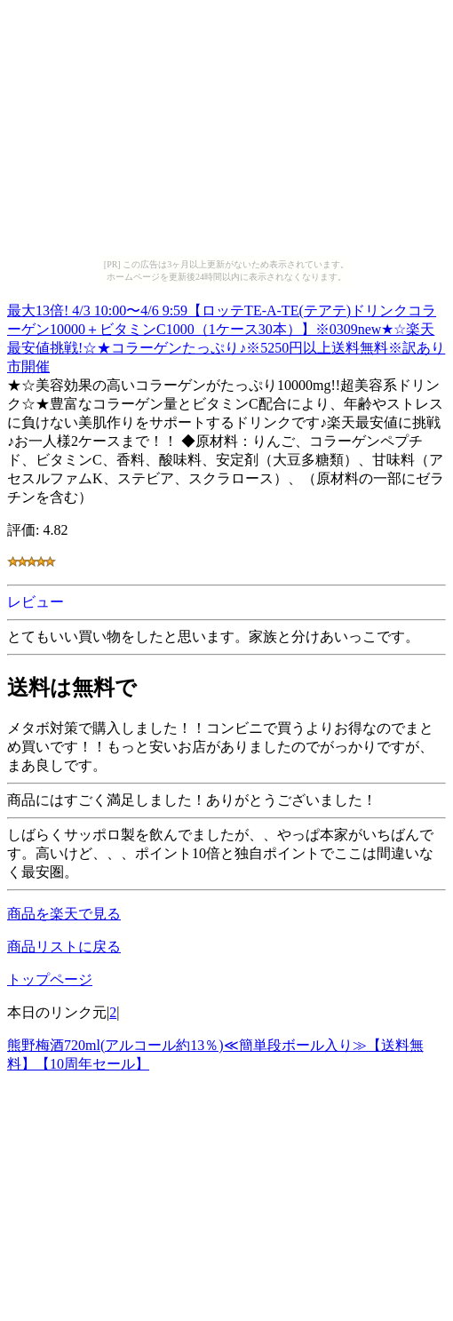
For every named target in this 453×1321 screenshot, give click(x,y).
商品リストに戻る (64, 946)
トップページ (49, 979)
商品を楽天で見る (64, 913)
